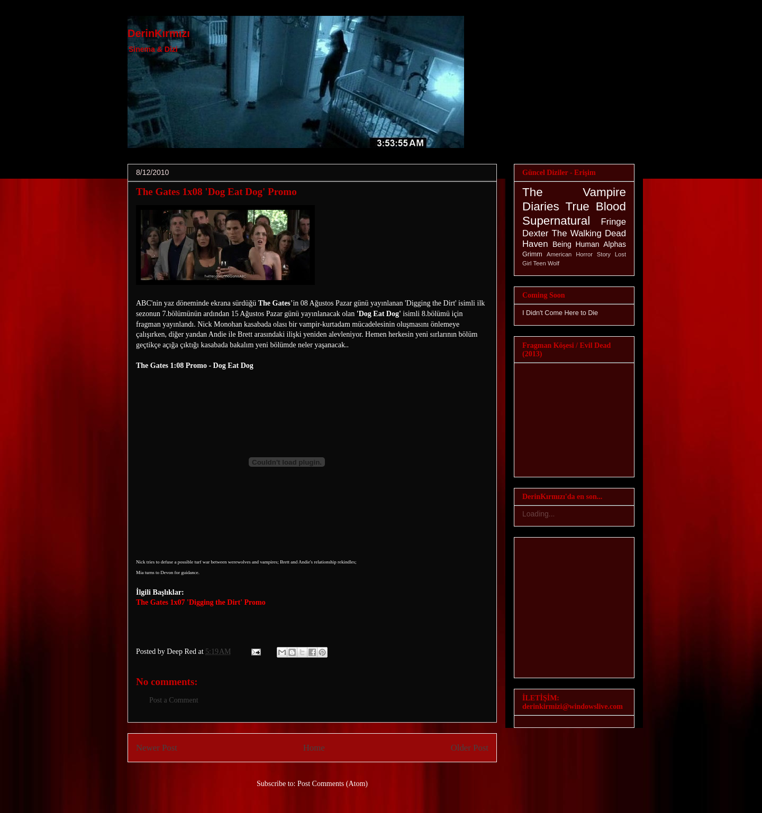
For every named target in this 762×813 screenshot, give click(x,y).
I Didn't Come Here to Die (560, 313)
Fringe (613, 222)
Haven (535, 244)
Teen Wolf (546, 263)
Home (314, 748)
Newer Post (156, 748)
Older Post (469, 748)
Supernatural (556, 220)
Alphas (614, 244)
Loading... (538, 514)
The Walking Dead (589, 233)
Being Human (576, 244)
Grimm (532, 254)
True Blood (596, 206)
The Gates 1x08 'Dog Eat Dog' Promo (216, 191)
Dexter (535, 233)
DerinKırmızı (159, 33)
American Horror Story (579, 254)
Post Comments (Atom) (332, 784)
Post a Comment (173, 700)
